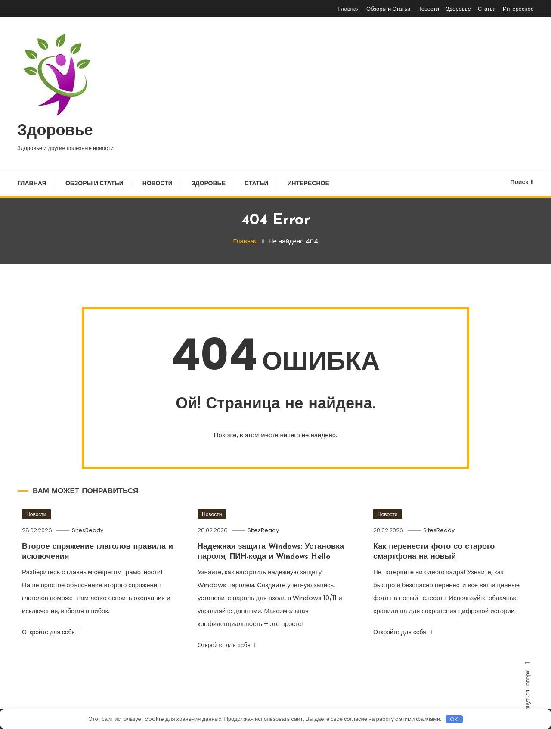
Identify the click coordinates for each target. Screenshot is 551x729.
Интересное (518, 9)
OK (454, 719)
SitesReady (87, 530)
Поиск (522, 182)
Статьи (487, 9)
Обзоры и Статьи (388, 9)
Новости (428, 9)
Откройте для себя (51, 632)
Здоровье (458, 9)
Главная (348, 9)
